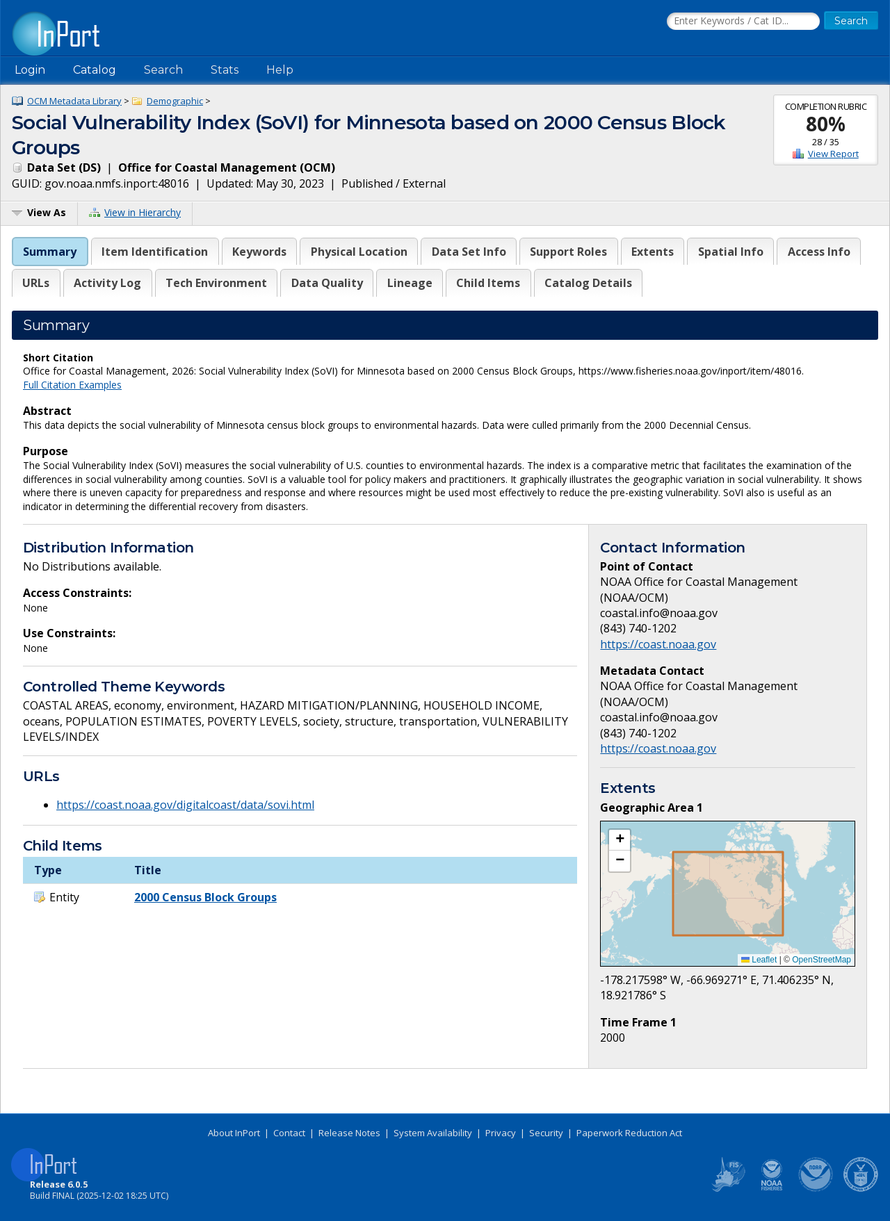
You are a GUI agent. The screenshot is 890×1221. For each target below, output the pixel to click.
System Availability (433, 1132)
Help (279, 69)
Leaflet (759, 960)
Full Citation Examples (72, 384)
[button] (619, 840)
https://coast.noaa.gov (658, 644)
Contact (289, 1132)
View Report (833, 153)
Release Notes (349, 1132)
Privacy (500, 1132)
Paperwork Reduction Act (629, 1132)
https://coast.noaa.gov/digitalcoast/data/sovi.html (185, 804)
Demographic (175, 101)
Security (546, 1132)
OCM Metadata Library (74, 101)
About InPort (234, 1132)
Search (163, 69)
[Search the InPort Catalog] (743, 22)
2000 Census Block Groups (205, 897)
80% (826, 123)
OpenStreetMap (821, 960)
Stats (224, 69)
